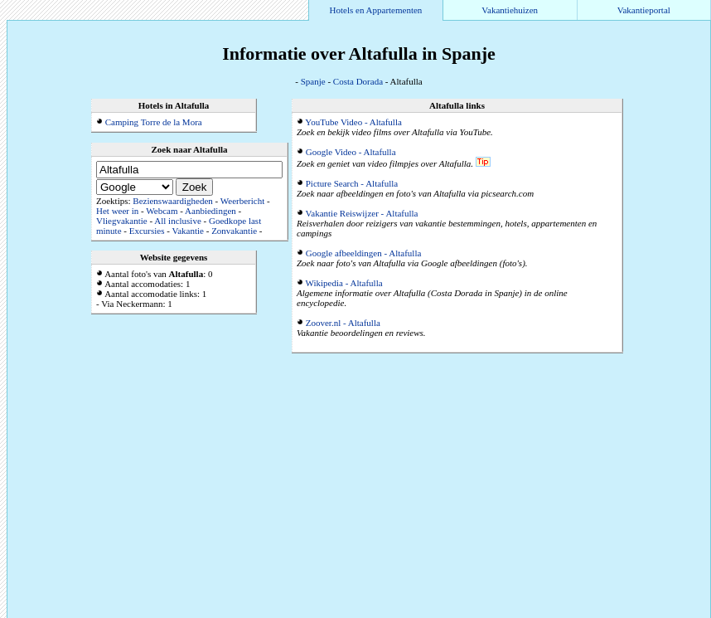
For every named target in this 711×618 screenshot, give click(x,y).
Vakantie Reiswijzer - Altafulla (362, 213)
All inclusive (177, 221)
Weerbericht (242, 201)
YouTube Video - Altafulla (353, 122)
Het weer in (117, 211)
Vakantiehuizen (509, 10)
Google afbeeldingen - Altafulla (364, 253)
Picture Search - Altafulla (352, 183)
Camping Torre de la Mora (153, 122)
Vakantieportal (643, 10)
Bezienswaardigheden (173, 201)
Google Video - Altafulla (351, 152)
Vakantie (187, 231)
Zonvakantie (234, 231)
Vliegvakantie (122, 221)
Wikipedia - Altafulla (344, 283)
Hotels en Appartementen (376, 10)
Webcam (161, 211)
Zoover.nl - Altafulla (343, 323)
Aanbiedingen (210, 211)
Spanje (313, 81)
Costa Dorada (358, 81)
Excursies (147, 231)
